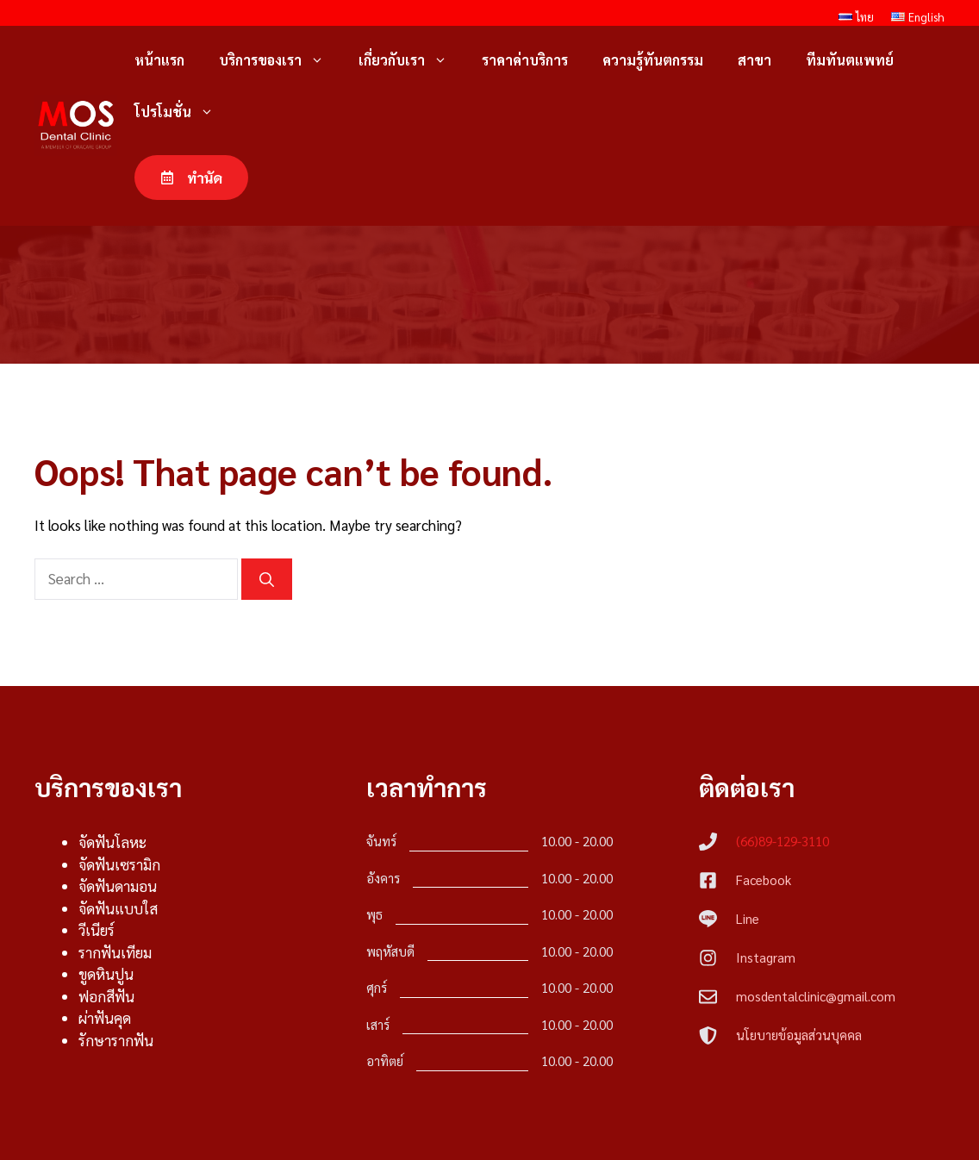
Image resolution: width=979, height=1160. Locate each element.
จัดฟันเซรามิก (119, 864)
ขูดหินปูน (106, 973)
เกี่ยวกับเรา (412, 60)
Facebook (763, 879)
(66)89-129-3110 (782, 841)
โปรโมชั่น (182, 112)
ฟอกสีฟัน (106, 996)
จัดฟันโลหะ (112, 842)
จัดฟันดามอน (117, 885)
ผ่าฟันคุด (104, 1017)
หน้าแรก (159, 60)
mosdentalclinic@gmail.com (815, 996)
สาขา (754, 60)
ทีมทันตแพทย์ (850, 60)
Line (747, 918)
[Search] (266, 579)
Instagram (765, 957)
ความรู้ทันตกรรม (652, 60)
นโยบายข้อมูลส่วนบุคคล (799, 1034)
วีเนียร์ (96, 929)
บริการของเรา (280, 60)
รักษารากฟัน (115, 1040)
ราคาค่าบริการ (525, 60)
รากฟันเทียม (115, 952)
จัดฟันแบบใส (118, 908)
